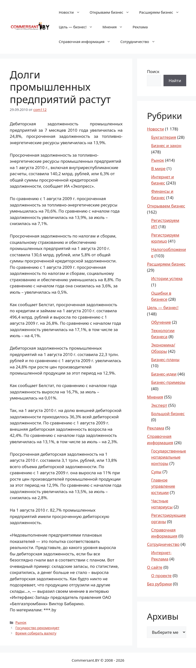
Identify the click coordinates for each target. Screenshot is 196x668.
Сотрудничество (140, 41)
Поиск (153, 71)
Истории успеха (167, 278)
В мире (158, 168)
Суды (156, 471)
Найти (175, 80)
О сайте (154, 567)
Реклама (140, 26)
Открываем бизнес (112, 12)
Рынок (20, 622)
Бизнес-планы (165, 359)
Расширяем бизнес (161, 12)
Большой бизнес (168, 413)
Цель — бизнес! (78, 27)
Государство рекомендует (37, 627)
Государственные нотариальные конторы (168, 457)
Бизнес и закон (166, 145)
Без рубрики (159, 584)
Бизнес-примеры (168, 382)
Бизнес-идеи (163, 374)
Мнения (115, 27)
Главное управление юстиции (163, 486)
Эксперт (159, 405)
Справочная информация (87, 41)
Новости (72, 12)
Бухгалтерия (163, 137)
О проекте (161, 575)
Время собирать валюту (35, 633)
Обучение (161, 322)
